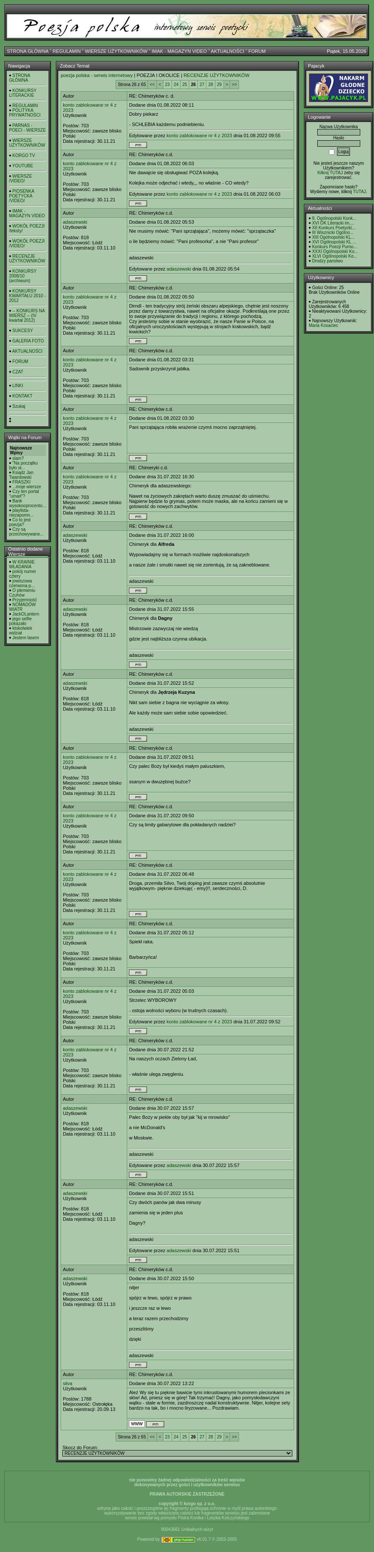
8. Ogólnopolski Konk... (334, 218)
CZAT (17, 372)
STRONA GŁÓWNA (28, 51)
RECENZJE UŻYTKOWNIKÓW (27, 258)
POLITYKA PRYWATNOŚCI (24, 112)
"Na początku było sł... (23, 465)
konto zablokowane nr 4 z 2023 (199, 135)
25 (184, 84)
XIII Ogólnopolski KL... (333, 237)
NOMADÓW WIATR (22, 607)
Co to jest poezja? (20, 522)
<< (152, 84)
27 (201, 84)
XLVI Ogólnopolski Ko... (334, 256)
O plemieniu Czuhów (22, 592)
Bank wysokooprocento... (27, 503)
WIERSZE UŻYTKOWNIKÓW (116, 51)
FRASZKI (21, 482)
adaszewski (75, 222)
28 (210, 84)
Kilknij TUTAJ (330, 172)
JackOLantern (25, 614)
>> (234, 84)
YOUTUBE (22, 165)
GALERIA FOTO (28, 341)
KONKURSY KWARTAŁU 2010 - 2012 (27, 296)
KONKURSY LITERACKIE (23, 93)
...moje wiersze (26, 486)
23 (167, 84)
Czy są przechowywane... (26, 531)
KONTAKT (22, 396)
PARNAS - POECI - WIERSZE (27, 127)
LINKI (17, 385)
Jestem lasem (25, 637)
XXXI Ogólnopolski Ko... (335, 251)
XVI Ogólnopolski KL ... (334, 242)
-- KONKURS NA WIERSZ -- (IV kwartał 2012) (27, 315)
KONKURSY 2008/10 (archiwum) (23, 276)
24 (176, 84)
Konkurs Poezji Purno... (334, 246)
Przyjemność (24, 599)
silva (67, 1383)
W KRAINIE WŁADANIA (22, 564)
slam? (18, 458)
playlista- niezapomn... (21, 512)
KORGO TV (23, 155)
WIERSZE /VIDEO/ (20, 178)
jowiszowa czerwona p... (21, 583)
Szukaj (18, 406)
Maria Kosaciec (323, 325)
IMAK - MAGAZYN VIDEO (179, 51)
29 (219, 84)
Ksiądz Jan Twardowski (21, 475)
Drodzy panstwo (327, 261)
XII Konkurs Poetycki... (334, 227)
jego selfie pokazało (20, 621)
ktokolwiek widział (20, 630)
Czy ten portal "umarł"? (24, 494)
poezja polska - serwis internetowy (97, 75)
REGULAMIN (66, 51)
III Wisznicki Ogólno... (332, 232)
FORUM (257, 51)
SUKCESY (22, 330)
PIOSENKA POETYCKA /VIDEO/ (21, 196)
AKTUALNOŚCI (227, 51)
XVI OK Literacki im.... (333, 223)
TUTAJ (359, 191)
